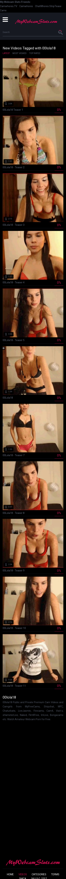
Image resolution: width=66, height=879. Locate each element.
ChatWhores (42, 6)
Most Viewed (19, 53)
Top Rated (34, 53)
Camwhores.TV (8, 6)
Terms (55, 874)
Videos (22, 874)
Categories (39, 874)
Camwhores (26, 6)
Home (10, 874)
